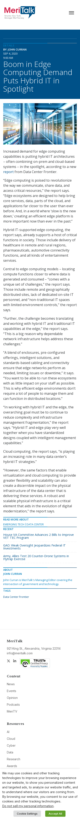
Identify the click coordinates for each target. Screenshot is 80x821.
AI (8, 732)
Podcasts (13, 704)
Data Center (35, 524)
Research (13, 759)
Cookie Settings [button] (27, 813)
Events (11, 691)
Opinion (12, 698)
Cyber (11, 745)
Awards (12, 766)
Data (10, 752)
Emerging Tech (13, 524)
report (8, 171)
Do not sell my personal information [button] (28, 806)
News (11, 684)
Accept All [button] (55, 813)
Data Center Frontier (16, 597)
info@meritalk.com (20, 653)
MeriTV (12, 711)
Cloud (11, 738)
